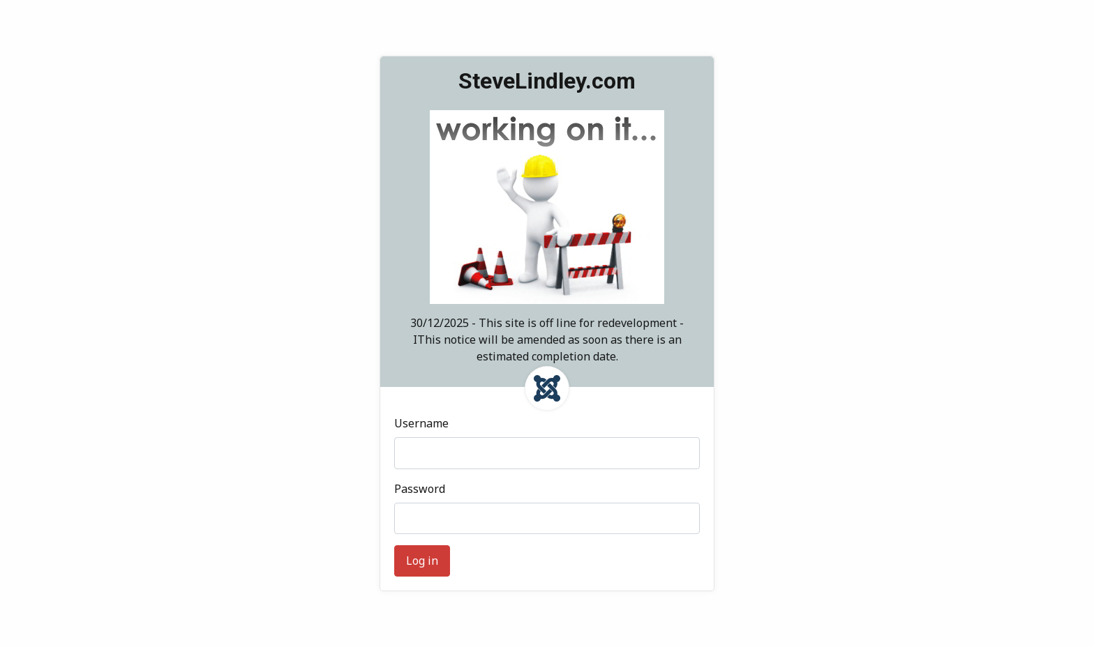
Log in (422, 560)
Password (419, 488)
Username (421, 423)
